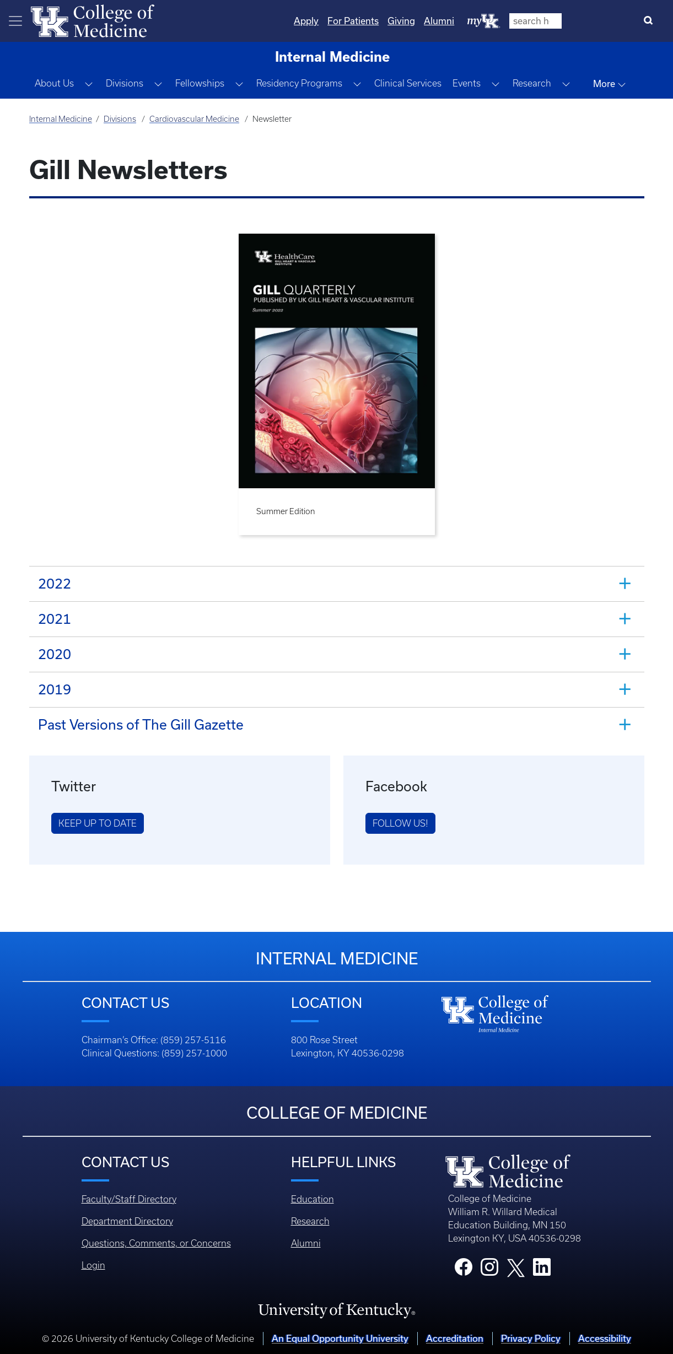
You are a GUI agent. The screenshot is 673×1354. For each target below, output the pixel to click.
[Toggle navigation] (15, 21)
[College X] (516, 1267)
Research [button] (532, 83)
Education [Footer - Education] (312, 1199)
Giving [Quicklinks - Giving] (520, 20)
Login (93, 1265)
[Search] (650, 21)
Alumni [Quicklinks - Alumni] (558, 20)
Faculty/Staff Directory (129, 1199)
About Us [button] (54, 83)
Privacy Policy (531, 1338)
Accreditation (454, 1338)
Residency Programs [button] (299, 83)
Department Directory (127, 1221)
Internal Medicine (60, 119)
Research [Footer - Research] (310, 1221)
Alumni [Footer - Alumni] (306, 1243)
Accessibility (604, 1338)
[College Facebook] (463, 1270)
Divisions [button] (124, 83)
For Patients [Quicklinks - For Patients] (472, 20)
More (609, 83)
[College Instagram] (489, 1270)
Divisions (120, 119)
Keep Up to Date (97, 823)
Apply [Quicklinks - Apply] (425, 20)
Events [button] (467, 83)
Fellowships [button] (199, 83)
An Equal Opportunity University (340, 1338)
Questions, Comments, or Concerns (156, 1243)
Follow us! (400, 823)
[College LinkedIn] (542, 1270)
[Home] (92, 20)
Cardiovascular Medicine (194, 119)
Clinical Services (408, 83)
